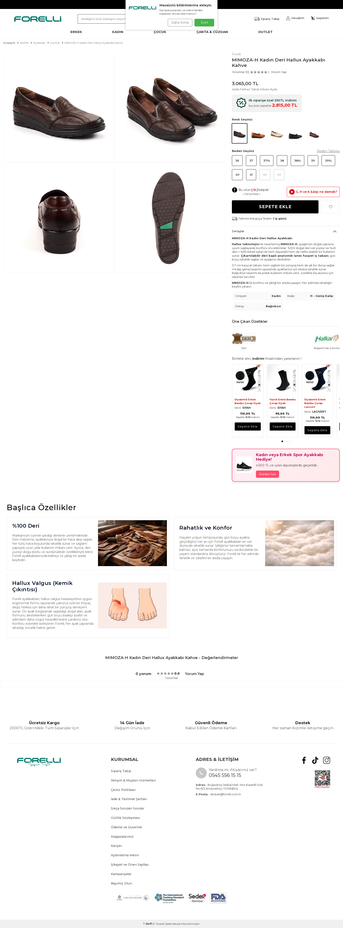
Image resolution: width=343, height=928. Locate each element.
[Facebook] (307, 759)
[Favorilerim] (267, 19)
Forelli (236, 54)
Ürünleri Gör (267, 474)
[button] (282, 441)
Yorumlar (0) (240, 72)
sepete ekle (248, 426)
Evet (204, 22)
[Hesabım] (295, 18)
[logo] (37, 18)
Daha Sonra (179, 22)
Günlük (55, 42)
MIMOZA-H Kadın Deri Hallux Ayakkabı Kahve (94, 42)
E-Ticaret (158, 923)
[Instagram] (327, 759)
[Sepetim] (320, 18)
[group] (58, 106)
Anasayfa (9, 42)
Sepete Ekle (275, 206)
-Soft (148, 923)
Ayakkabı (39, 42)
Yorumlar (171, 678)
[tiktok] (317, 759)
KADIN (24, 42)
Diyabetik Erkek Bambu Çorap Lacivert (315, 403)
